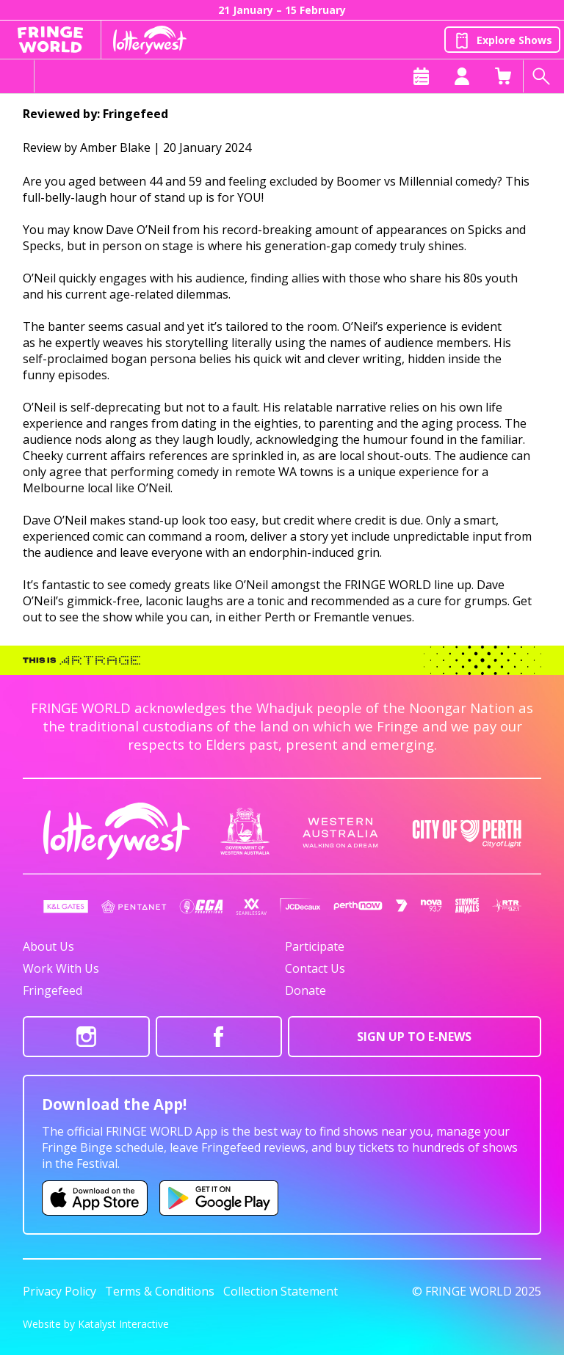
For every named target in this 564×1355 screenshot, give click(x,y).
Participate (314, 946)
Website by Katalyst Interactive (96, 1324)
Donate (305, 990)
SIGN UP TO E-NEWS (414, 1037)
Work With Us (61, 968)
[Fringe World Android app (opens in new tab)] (218, 1198)
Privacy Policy (59, 1291)
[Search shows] (543, 76)
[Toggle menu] (17, 76)
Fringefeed (52, 990)
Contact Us (315, 968)
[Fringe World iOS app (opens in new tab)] (95, 1198)
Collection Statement (280, 1291)
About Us (48, 946)
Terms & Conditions (159, 1291)
